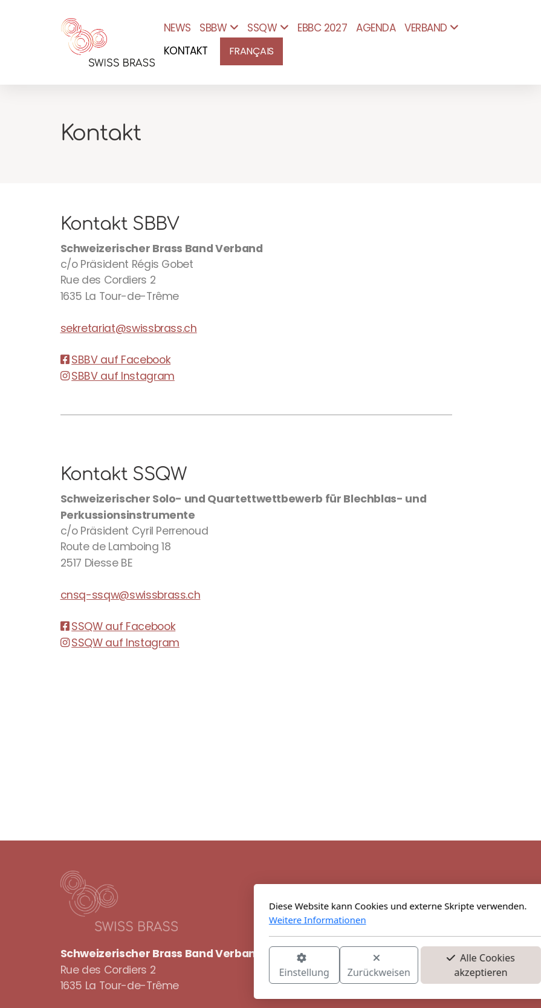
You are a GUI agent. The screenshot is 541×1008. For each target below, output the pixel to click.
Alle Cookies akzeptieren (347, 965)
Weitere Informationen (183, 920)
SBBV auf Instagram (117, 376)
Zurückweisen (244, 966)
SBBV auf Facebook (115, 360)
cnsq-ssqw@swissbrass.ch (130, 595)
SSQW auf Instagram (120, 643)
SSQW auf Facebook (118, 626)
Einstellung (169, 966)
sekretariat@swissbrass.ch (128, 328)
